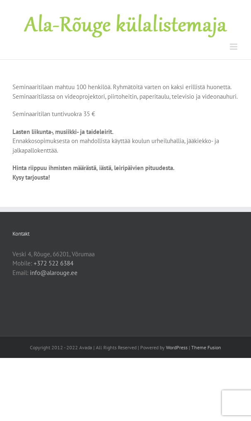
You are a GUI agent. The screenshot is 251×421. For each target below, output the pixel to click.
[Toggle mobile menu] (234, 46)
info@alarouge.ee (54, 273)
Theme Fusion (206, 347)
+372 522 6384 (53, 263)
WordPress (177, 347)
